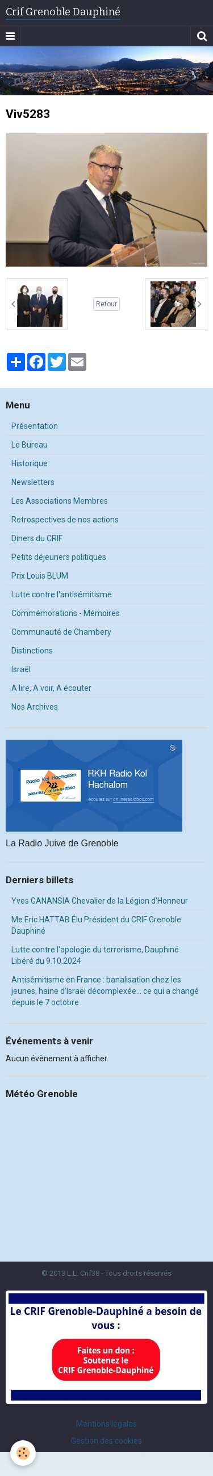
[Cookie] (23, 1453)
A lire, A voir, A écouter (51, 688)
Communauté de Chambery (61, 631)
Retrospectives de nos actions (65, 519)
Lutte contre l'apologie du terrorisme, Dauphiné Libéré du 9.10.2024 (95, 955)
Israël (21, 669)
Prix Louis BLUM (39, 575)
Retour (106, 304)
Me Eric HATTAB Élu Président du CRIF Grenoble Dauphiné (96, 925)
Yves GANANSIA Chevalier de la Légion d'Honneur (99, 900)
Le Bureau (29, 444)
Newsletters (33, 482)
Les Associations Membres (59, 500)
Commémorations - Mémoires (65, 613)
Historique (29, 463)
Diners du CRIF (36, 538)
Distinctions (32, 650)
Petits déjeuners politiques (58, 557)
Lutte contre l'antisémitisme (61, 594)
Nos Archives (34, 706)
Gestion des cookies (106, 1440)
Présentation (34, 426)
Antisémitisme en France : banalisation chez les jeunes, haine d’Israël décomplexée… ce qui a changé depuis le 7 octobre (105, 991)
